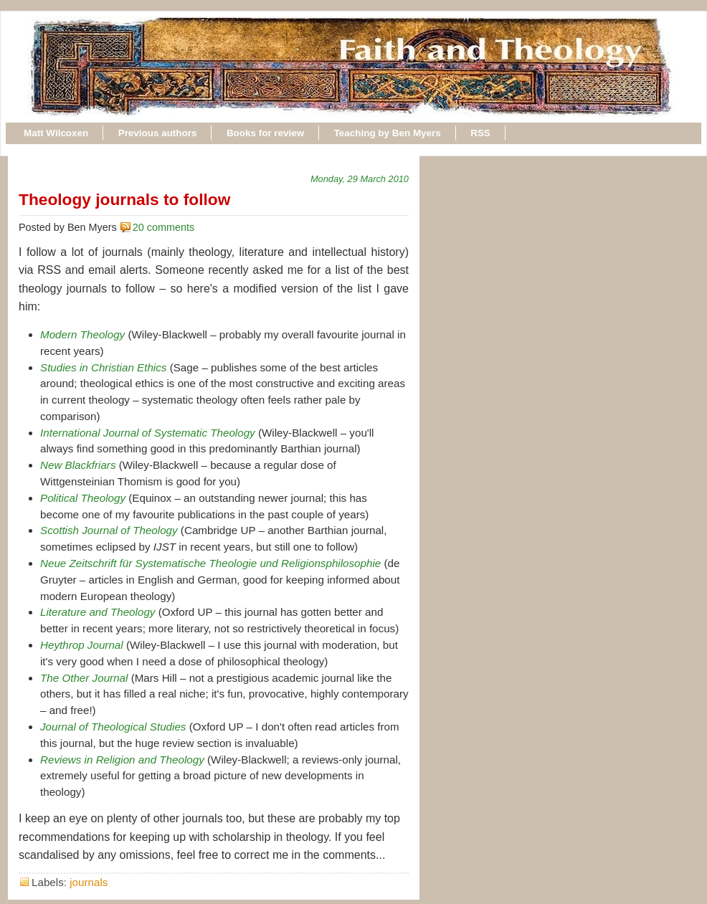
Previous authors (157, 133)
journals (89, 882)
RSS (480, 133)
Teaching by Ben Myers (387, 133)
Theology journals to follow (124, 199)
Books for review (265, 133)
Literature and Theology (97, 612)
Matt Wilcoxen (56, 133)
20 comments (163, 227)
